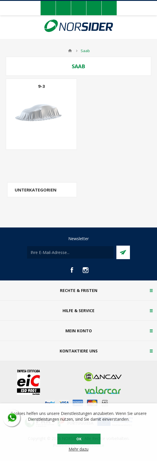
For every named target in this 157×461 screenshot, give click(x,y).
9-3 (41, 86)
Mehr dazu (78, 449)
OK (79, 439)
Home (70, 50)
